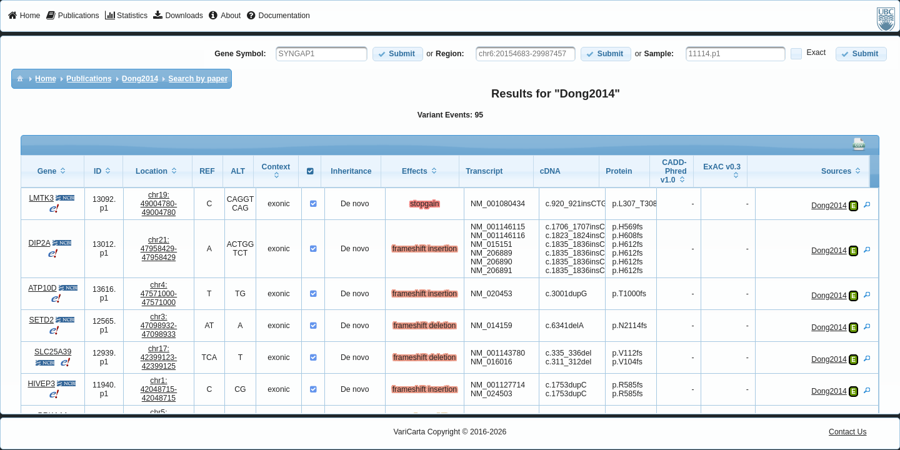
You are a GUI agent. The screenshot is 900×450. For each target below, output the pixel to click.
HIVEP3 (41, 383)
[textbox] (322, 53)
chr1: (159, 389)
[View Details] (867, 204)
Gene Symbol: (240, 53)
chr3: (159, 325)
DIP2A (39, 243)
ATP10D (42, 288)
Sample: (659, 53)
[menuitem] (24, 16)
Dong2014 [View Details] (828, 205)
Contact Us (848, 432)
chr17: (159, 357)
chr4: (159, 294)
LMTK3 (41, 198)
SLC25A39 (52, 352)
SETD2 (41, 320)
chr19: (159, 204)
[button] (397, 54)
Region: (450, 53)
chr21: (159, 249)
